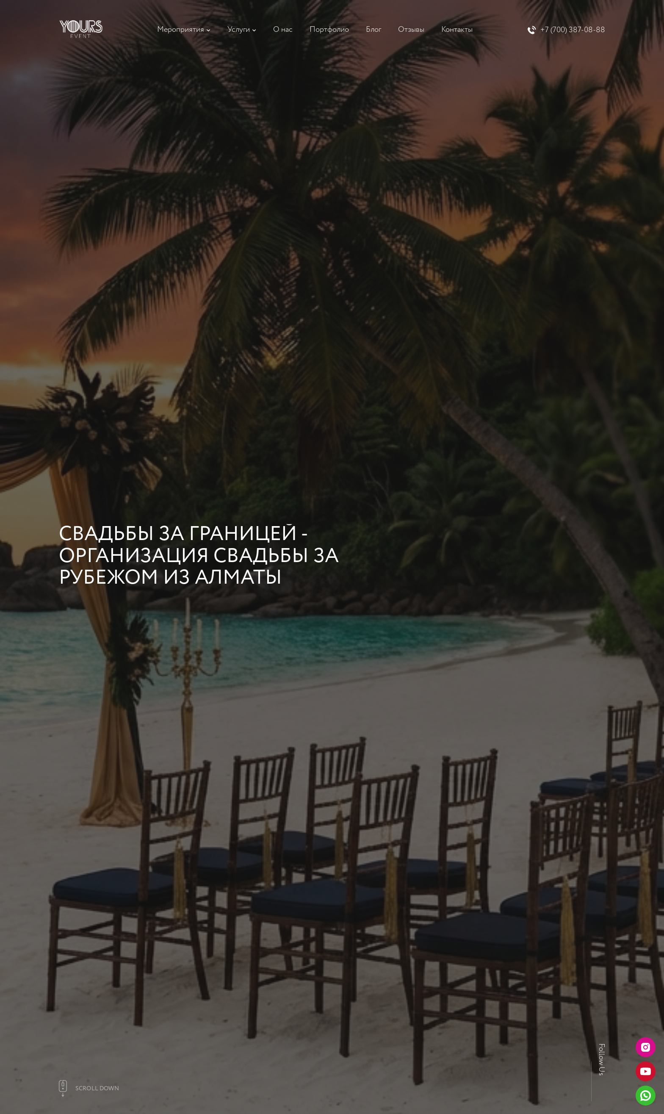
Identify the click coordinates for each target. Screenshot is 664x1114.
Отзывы (411, 29)
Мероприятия (180, 29)
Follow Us (601, 1059)
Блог (373, 29)
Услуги (238, 29)
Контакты (457, 29)
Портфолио (329, 29)
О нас (283, 29)
